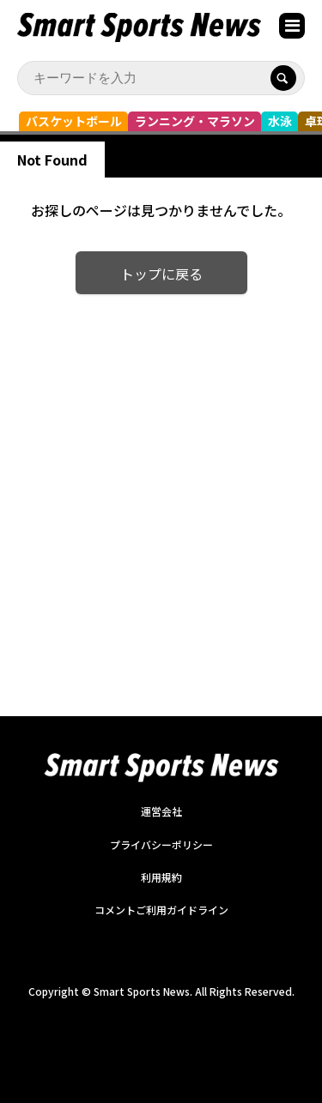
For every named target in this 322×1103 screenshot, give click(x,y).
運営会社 (161, 811)
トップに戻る (161, 273)
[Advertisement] (161, 482)
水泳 (280, 121)
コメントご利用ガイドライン (161, 909)
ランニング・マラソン (195, 121)
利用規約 (161, 877)
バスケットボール (74, 121)
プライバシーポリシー (161, 844)
